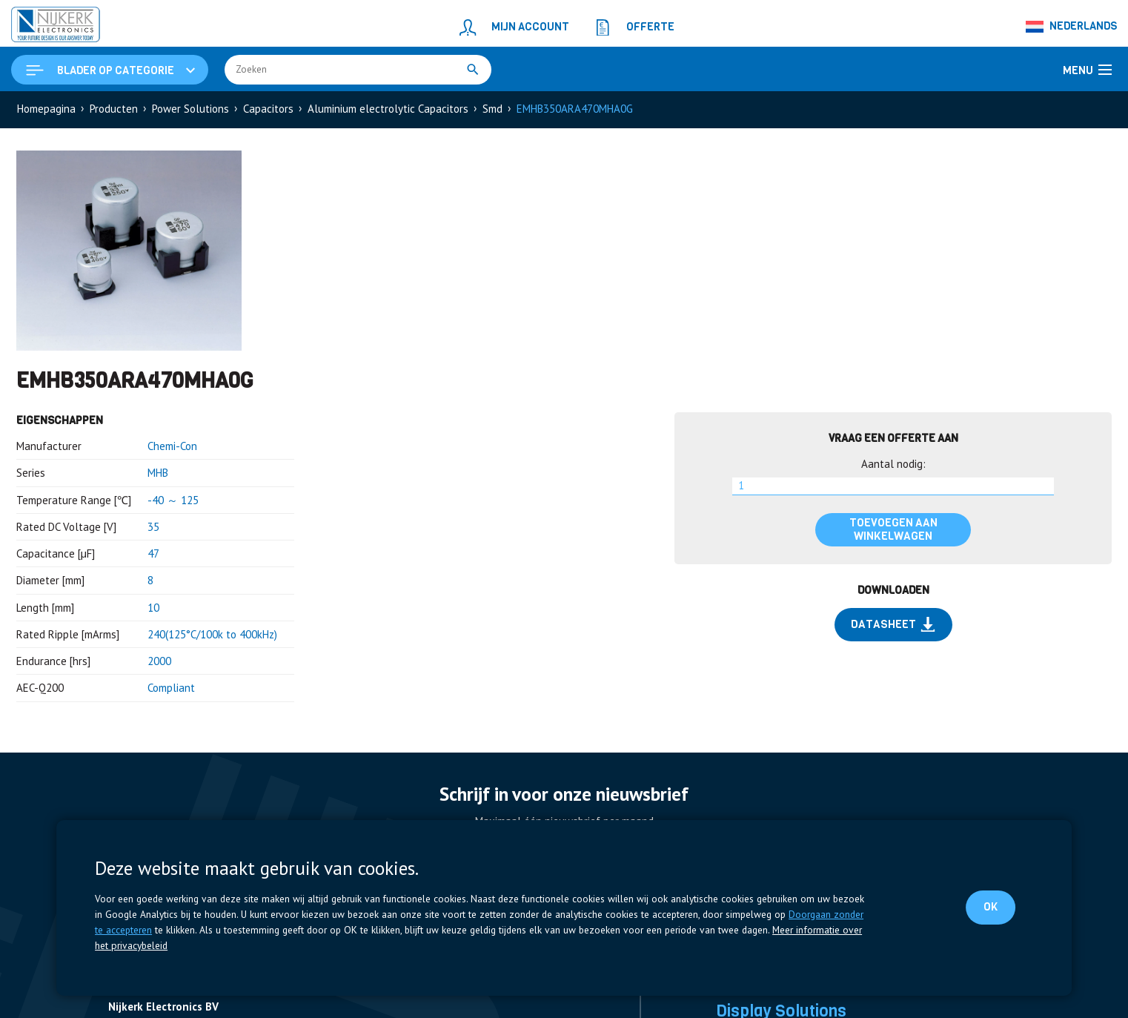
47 (153, 553)
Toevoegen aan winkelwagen (893, 529)
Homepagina (46, 109)
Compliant (171, 688)
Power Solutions (190, 109)
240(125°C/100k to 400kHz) (212, 634)
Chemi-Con (172, 446)
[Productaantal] (893, 486)
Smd (492, 109)
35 (153, 527)
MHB (157, 473)
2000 (159, 661)
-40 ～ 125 (173, 500)
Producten (114, 109)
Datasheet (893, 624)
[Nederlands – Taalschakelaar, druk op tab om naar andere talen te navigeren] (1072, 27)
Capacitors (268, 109)
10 (153, 608)
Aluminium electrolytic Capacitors (388, 109)
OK (990, 906)
